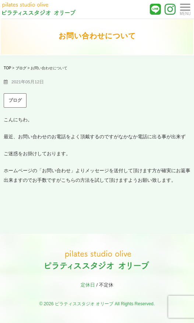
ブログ (15, 100)
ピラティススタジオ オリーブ (84, 303)
